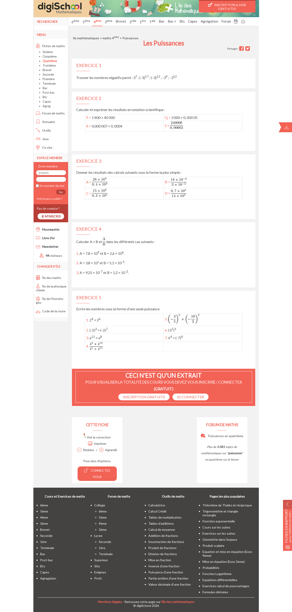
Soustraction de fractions (166, 542)
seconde (46, 536)
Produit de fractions (162, 548)
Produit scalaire (213, 545)
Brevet (121, 21)
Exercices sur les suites (218, 533)
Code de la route (51, 311)
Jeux (42, 139)
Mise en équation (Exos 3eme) (223, 561)
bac (42, 554)
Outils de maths (173, 496)
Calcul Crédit (157, 511)
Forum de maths (50, 113)
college (99, 505)
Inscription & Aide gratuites (227, 6)
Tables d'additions (161, 523)
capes (44, 572)
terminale (47, 548)
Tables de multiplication (165, 517)
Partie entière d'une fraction (168, 578)
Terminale (49, 83)
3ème (44, 523)
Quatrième (50, 61)
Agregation (48, 578)
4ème (44, 517)
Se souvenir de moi (51, 186)
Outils (43, 130)
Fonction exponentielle (218, 521)
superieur (101, 560)
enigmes (100, 572)
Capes (192, 21)
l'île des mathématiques (177, 602)
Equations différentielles (219, 580)
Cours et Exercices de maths (65, 496)
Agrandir (108, 450)
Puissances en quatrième (222, 436)
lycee (98, 536)
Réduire (85, 450)
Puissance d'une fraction (165, 572)
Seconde (48, 74)
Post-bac (49, 92)
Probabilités (210, 568)
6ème (44, 505)
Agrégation (209, 21)
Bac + (172, 21)
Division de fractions (162, 554)
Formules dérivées (215, 592)
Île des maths (48, 278)
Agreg (47, 106)
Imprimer (97, 443)
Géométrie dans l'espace (219, 539)
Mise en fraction (159, 560)
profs (98, 578)
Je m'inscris (51, 216)
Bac (161, 21)
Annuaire (45, 122)
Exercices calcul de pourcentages (225, 586)
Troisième (49, 65)
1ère (43, 542)
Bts (182, 21)
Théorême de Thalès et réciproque (227, 505)
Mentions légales (110, 602)
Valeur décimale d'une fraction (169, 584)
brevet (45, 529)
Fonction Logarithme (217, 574)
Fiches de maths (50, 46)
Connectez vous (97, 473)
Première (49, 79)
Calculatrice (156, 505)
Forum (226, 21)
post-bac (46, 560)
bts (42, 566)
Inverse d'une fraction (163, 566)
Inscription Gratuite (144, 397)
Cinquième (50, 56)
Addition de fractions (163, 536)
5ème (44, 511)
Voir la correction (97, 437)
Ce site (44, 147)
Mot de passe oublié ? (49, 198)
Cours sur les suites (216, 527)
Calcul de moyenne (161, 529)
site (97, 566)
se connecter (190, 397)
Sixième (48, 52)
